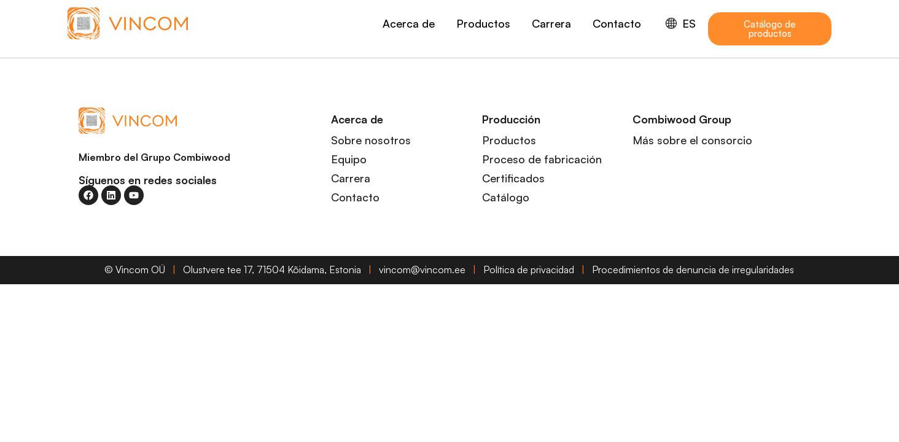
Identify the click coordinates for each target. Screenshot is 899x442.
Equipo (349, 159)
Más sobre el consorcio (692, 140)
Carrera (551, 23)
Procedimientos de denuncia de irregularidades (693, 269)
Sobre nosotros (371, 140)
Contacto (617, 23)
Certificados (513, 178)
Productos (483, 23)
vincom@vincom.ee (422, 269)
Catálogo (505, 197)
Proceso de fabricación (542, 159)
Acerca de (409, 23)
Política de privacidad (528, 269)
